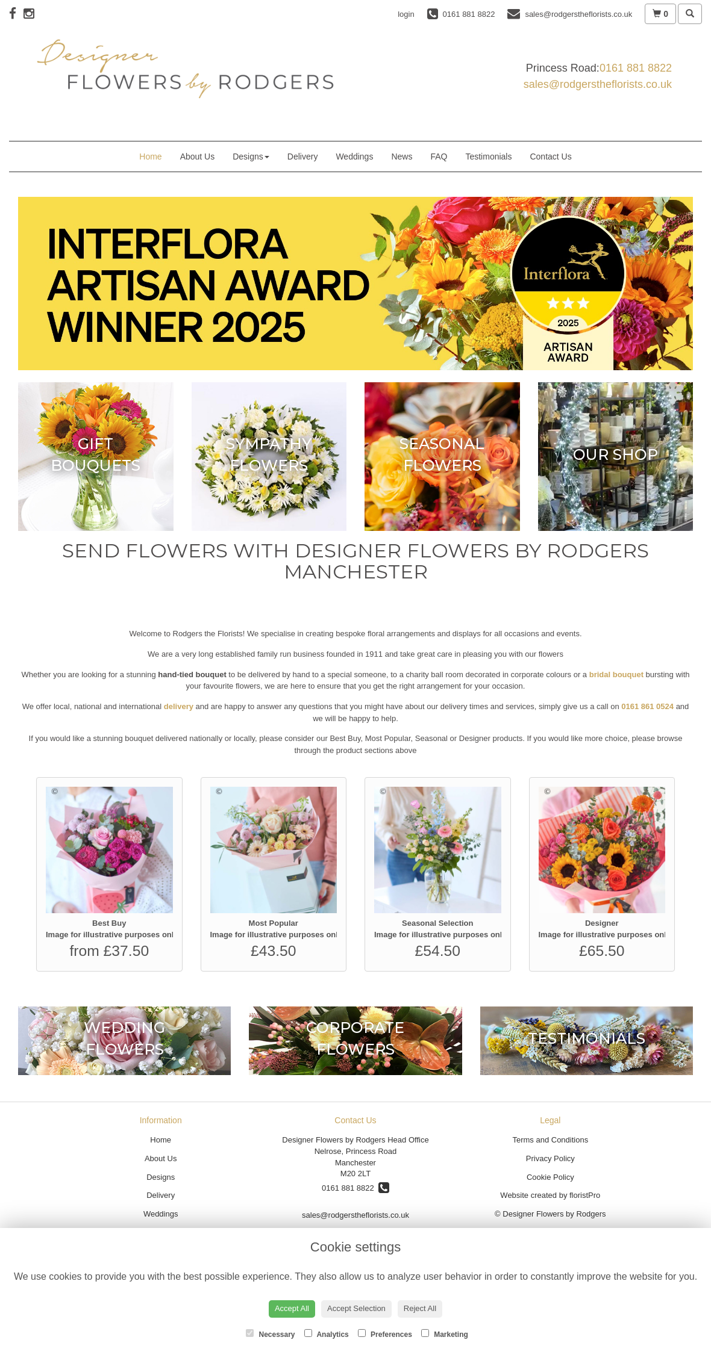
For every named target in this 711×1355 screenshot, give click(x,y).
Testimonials (488, 156)
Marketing (444, 1334)
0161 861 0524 (647, 706)
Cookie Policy (550, 1177)
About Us (197, 156)
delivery (178, 706)
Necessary (270, 1334)
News (401, 156)
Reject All (420, 1308)
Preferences (385, 1334)
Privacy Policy (550, 1158)
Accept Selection (356, 1308)
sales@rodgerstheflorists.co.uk (598, 84)
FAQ (438, 156)
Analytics (326, 1334)
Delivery (302, 156)
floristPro (584, 1195)
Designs (251, 156)
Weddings (354, 156)
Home (150, 156)
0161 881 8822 (636, 68)
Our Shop (615, 454)
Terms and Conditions (550, 1139)
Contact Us (550, 156)
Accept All (292, 1308)
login (406, 14)
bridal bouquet (616, 674)
